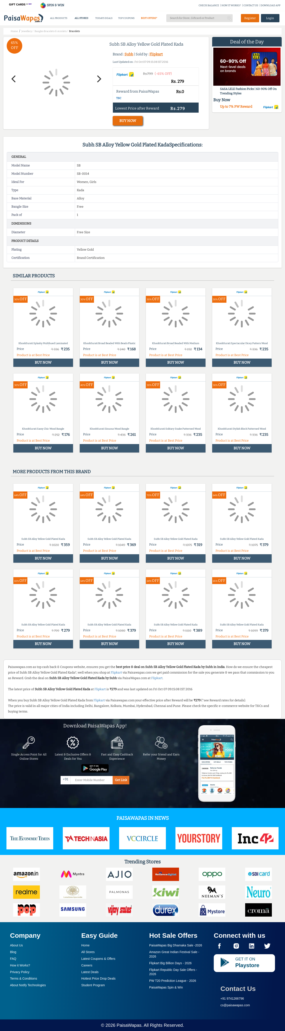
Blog (13, 952)
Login (270, 18)
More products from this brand (52, 471)
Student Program (93, 985)
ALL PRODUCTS (58, 18)
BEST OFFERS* (149, 18)
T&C (118, 98)
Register (250, 18)
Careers (86, 965)
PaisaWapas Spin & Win (166, 987)
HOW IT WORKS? (231, 5)
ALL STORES (81, 18)
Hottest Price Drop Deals (98, 978)
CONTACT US (250, 5)
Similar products (34, 275)
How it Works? (20, 965)
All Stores (88, 952)
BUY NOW (127, 121)
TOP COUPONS (126, 18)
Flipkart (156, 54)
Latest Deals (90, 972)
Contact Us (238, 988)
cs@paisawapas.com (235, 1005)
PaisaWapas (129, 1025)
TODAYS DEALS (103, 18)
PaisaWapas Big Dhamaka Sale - (175, 945)
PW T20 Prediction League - (172, 980)
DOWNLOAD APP (271, 5)
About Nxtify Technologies (28, 985)
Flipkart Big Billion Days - (170, 963)
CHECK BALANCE (209, 5)
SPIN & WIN (52, 5)
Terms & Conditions (23, 978)
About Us (16, 945)
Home (85, 945)
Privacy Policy (19, 972)
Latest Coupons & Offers (98, 958)
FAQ (13, 958)
